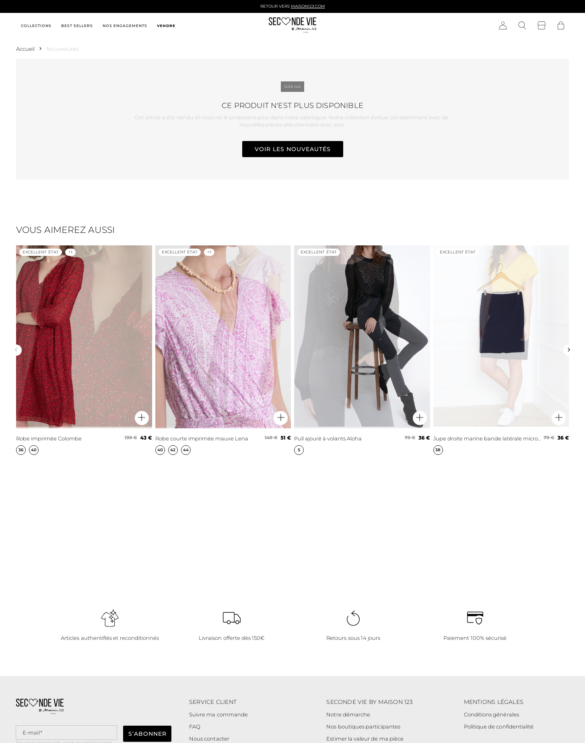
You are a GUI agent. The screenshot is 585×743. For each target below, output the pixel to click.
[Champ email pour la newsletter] (66, 733)
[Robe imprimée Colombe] (84, 350)
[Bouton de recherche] (522, 26)
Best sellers (77, 25)
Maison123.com (308, 6)
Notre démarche (348, 714)
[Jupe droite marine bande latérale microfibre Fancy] (501, 350)
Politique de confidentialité (499, 726)
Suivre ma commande (218, 714)
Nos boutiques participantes (363, 726)
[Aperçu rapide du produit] (142, 418)
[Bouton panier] (561, 26)
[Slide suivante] (569, 350)
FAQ (194, 726)
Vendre (166, 25)
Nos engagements (125, 25)
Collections (36, 25)
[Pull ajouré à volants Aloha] (362, 350)
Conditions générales (491, 714)
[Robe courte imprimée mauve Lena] (223, 350)
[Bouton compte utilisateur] (503, 26)
